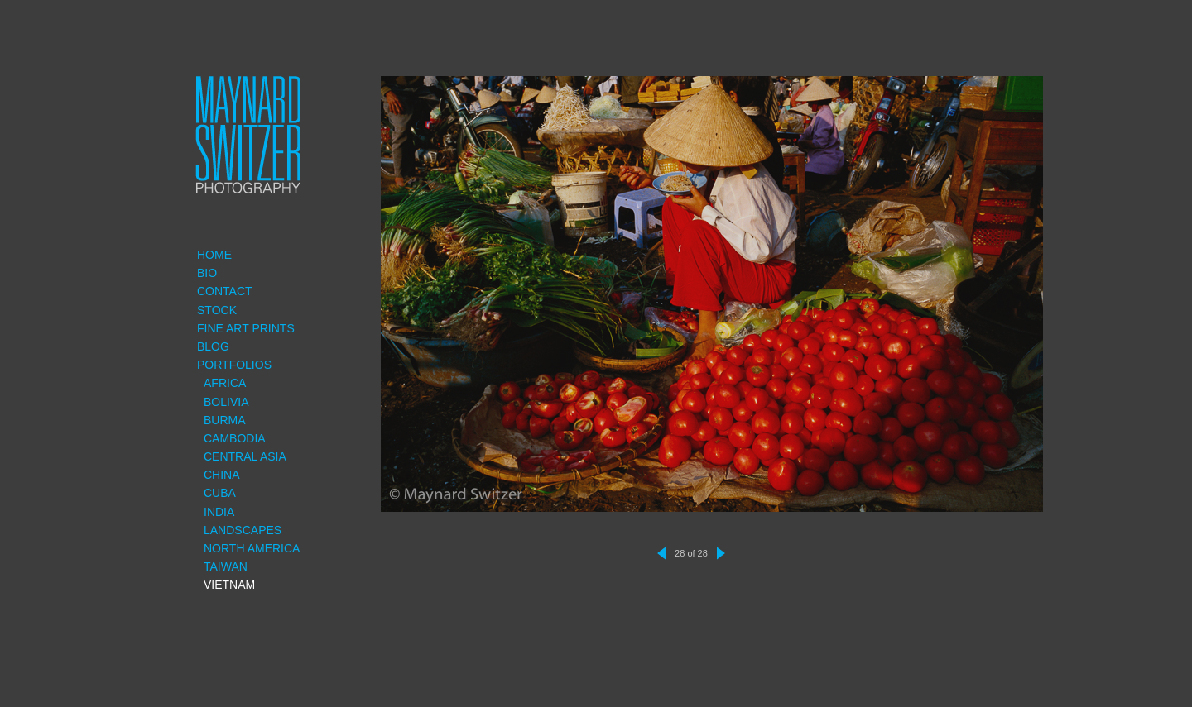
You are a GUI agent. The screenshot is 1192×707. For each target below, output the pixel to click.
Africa (225, 382)
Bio (207, 272)
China (222, 474)
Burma (225, 420)
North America (252, 548)
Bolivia (226, 401)
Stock (217, 310)
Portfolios (234, 364)
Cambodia (235, 438)
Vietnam (229, 584)
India (219, 511)
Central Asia (245, 456)
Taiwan (226, 566)
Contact (224, 291)
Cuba (220, 492)
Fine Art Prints (246, 328)
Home (214, 254)
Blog (213, 346)
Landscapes (242, 530)
